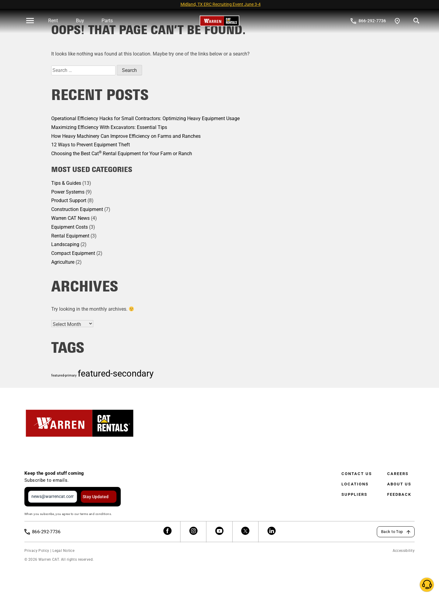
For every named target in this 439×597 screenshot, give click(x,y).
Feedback (399, 494)
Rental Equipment (70, 236)
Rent (53, 20)
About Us (399, 484)
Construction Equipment (77, 209)
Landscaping (65, 244)
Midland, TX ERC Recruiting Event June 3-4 (220, 4)
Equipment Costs (69, 227)
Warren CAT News (70, 218)
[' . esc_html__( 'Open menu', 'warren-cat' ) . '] (30, 21)
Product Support (68, 200)
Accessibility (404, 551)
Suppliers (354, 494)
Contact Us (356, 473)
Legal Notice (63, 551)
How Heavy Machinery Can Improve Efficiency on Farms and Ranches (126, 136)
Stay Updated (96, 496)
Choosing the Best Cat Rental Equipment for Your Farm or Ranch (121, 153)
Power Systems (67, 192)
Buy (80, 20)
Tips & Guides (66, 183)
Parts (107, 20)
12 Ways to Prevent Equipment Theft (90, 145)
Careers (398, 473)
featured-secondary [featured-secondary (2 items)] (116, 373)
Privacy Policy (36, 551)
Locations (355, 484)
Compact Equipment (73, 253)
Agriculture (62, 262)
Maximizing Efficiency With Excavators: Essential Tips (109, 127)
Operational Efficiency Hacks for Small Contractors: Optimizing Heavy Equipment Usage (145, 118)
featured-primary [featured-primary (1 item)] (64, 375)
